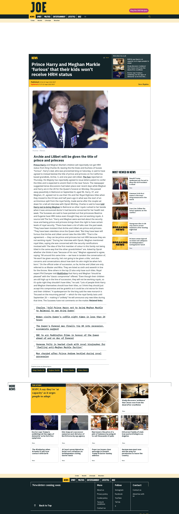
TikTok (117, 493)
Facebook (118, 485)
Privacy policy (102, 485)
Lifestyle (71, 16)
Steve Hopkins (143, 84)
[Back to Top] (34, 496)
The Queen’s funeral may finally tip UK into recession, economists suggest (67, 323)
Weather (57, 20)
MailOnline (62, 273)
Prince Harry (40, 165)
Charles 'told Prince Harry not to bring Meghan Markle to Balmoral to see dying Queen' (70, 309)
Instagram (119, 481)
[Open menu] (85, 16)
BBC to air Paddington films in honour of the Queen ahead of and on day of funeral (68, 330)
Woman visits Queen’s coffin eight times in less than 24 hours (62, 317)
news (42, 150)
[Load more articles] (89, 460)
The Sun (87, 177)
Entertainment (59, 16)
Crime (33, 20)
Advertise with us (138, 486)
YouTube (118, 489)
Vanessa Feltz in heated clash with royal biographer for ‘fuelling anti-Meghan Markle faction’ (69, 339)
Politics (47, 16)
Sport (39, 16)
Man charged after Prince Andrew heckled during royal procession (64, 347)
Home (35, 150)
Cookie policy (102, 489)
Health (40, 20)
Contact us (101, 499)
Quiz (79, 16)
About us (100, 481)
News (32, 16)
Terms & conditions (101, 494)
